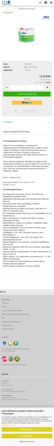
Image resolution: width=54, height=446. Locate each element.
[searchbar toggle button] (40, 3)
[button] (6, 87)
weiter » (6, 9)
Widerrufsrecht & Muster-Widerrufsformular (15, 314)
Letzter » (14, 9)
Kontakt (4, 307)
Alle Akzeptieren (27, 429)
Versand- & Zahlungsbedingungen (12, 310)
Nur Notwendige (27, 436)
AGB (3, 318)
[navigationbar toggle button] (51, 3)
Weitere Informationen (27, 441)
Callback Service (7, 325)
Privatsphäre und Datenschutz (11, 322)
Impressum (5, 303)
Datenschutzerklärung (8, 425)
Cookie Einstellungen (8, 329)
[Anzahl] (27, 87)
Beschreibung (8, 122)
